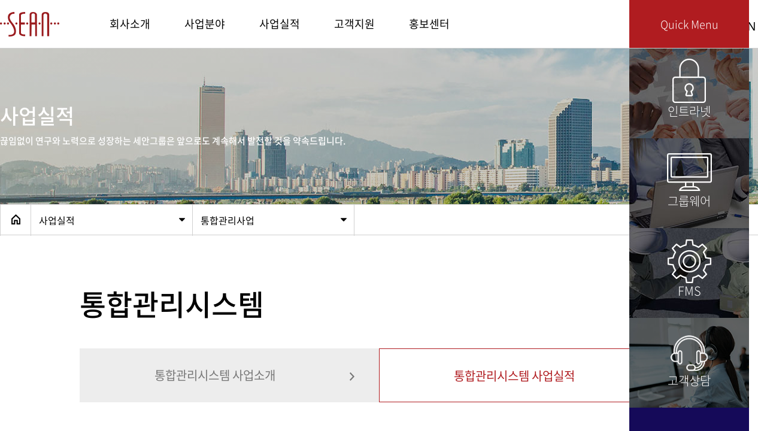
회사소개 (130, 24)
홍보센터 (429, 24)
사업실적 (279, 24)
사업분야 (204, 24)
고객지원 (354, 24)
